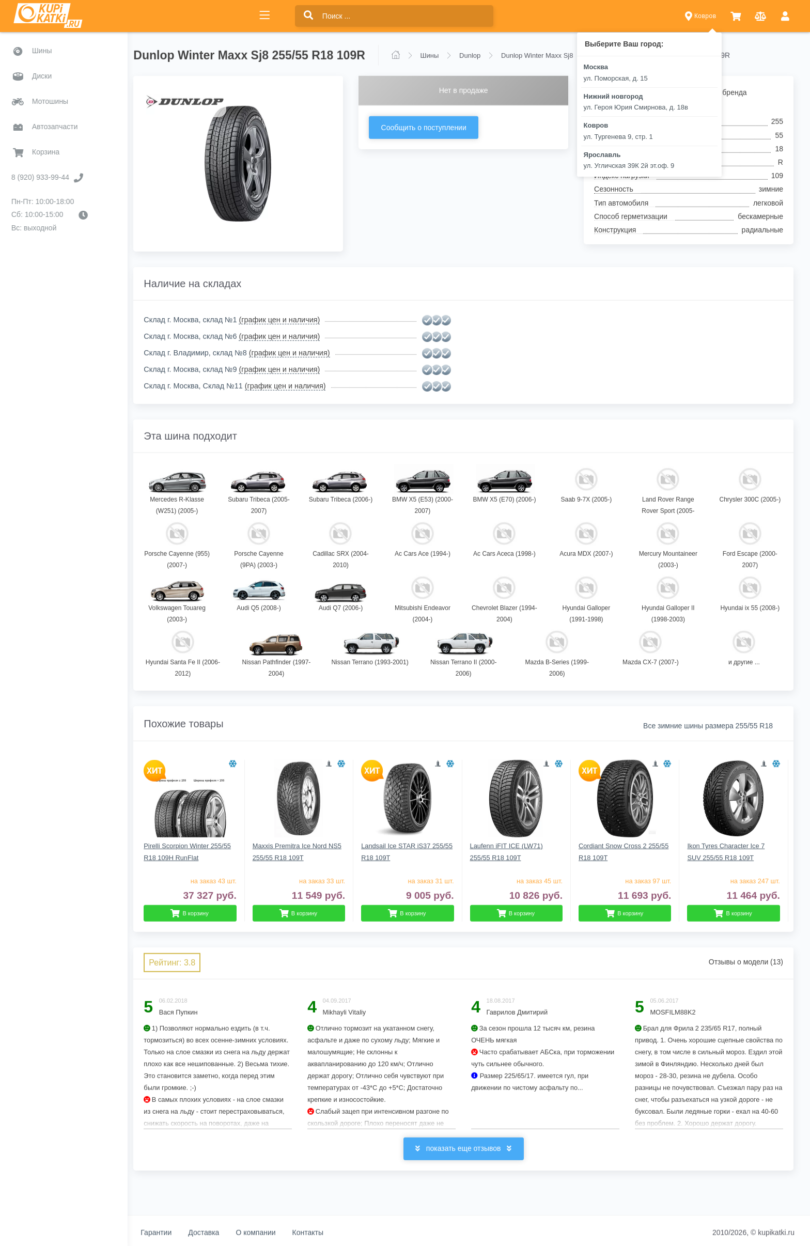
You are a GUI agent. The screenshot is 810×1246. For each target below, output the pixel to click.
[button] (735, 16)
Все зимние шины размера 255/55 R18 (708, 725)
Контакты (319, 1232)
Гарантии (168, 1232)
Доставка (215, 1232)
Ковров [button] (700, 16)
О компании (268, 1232)
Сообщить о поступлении (431, 127)
